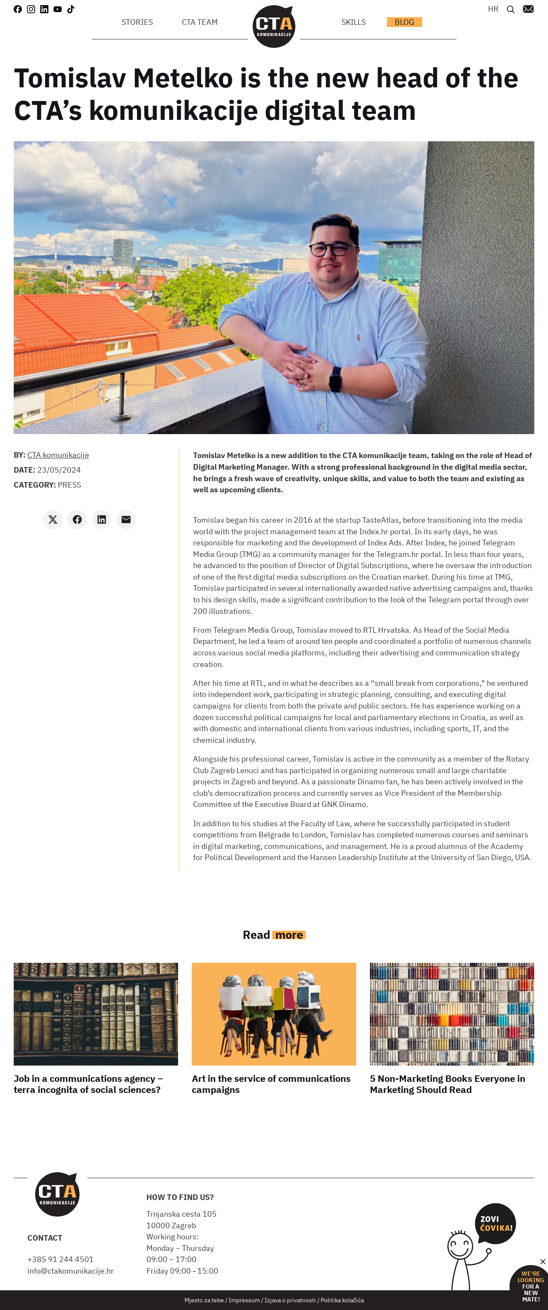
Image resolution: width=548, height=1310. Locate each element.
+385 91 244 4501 (62, 1259)
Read (274, 934)
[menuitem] (493, 8)
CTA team (200, 22)
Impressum (244, 1300)
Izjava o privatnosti (290, 1300)
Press (69, 485)
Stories (137, 22)
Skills (354, 22)
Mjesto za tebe (204, 1300)
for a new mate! (531, 1287)
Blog (404, 22)
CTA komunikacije (58, 455)
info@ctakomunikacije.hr (70, 1271)
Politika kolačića (342, 1300)
